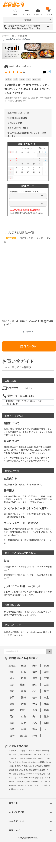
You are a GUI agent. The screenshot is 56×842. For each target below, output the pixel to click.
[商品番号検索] (25, 651)
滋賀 (12, 703)
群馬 (23, 678)
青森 (23, 665)
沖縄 (34, 735)
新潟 (34, 684)
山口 (34, 716)
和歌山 (23, 710)
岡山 (12, 716)
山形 (23, 672)
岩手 (34, 665)
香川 (12, 722)
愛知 (23, 697)
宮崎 (12, 735)
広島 (23, 716)
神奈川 (23, 684)
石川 (34, 691)
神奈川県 (22, 36)
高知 (34, 722)
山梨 (46, 684)
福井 (46, 691)
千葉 (46, 678)
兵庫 (46, 703)
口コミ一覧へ (29, 346)
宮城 (46, 665)
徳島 (46, 716)
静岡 (12, 697)
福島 (34, 672)
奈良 (12, 710)
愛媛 (23, 722)
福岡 (46, 722)
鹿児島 (23, 735)
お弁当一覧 (8, 36)
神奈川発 (36, 79)
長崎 (23, 729)
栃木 (12, 678)
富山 (23, 691)
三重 (46, 697)
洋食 (15, 79)
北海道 (12, 665)
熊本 (34, 729)
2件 (49, 72)
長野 (12, 691)
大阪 (34, 703)
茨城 (46, 672)
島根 (46, 710)
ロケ (28, 79)
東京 (12, 684)
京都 (23, 703)
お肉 (22, 79)
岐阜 (34, 697)
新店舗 (8, 79)
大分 (46, 729)
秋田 (12, 672)
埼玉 (34, 678)
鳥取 (34, 710)
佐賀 (12, 729)
